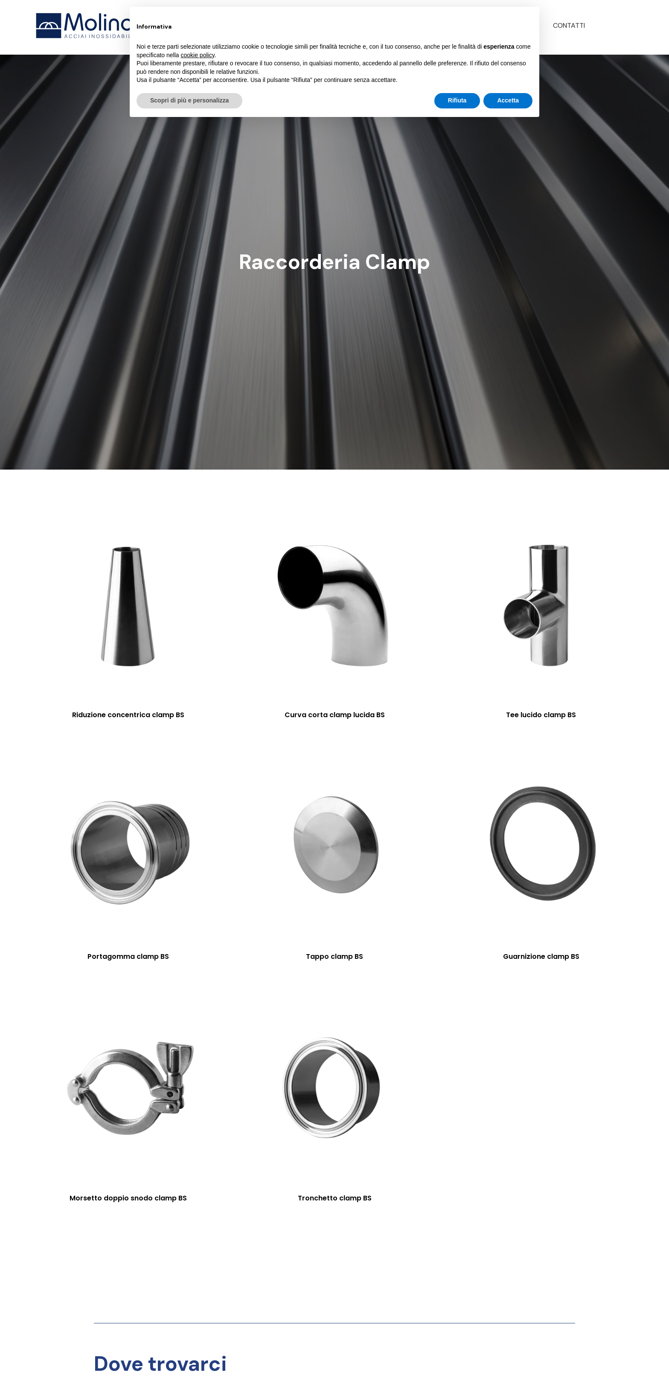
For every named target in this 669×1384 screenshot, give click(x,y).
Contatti (569, 25)
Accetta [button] (508, 100)
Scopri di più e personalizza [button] (189, 100)
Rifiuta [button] (457, 100)
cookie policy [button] (198, 55)
